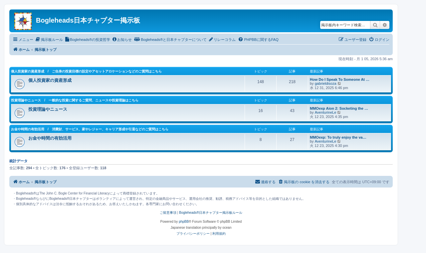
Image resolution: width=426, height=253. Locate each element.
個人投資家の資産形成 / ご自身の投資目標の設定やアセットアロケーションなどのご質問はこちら (86, 71)
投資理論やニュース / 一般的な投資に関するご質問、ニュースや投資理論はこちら (74, 100)
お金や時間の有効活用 (50, 138)
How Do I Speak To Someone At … (339, 79)
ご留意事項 (168, 212)
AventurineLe (325, 112)
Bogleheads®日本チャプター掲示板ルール (210, 212)
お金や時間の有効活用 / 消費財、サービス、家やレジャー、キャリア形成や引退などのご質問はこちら (89, 129)
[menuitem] (49, 40)
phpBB (184, 221)
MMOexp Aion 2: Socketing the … (339, 108)
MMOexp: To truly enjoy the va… (338, 137)
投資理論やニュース (47, 109)
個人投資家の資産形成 (50, 80)
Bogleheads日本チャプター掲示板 (88, 20)
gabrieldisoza (325, 83)
